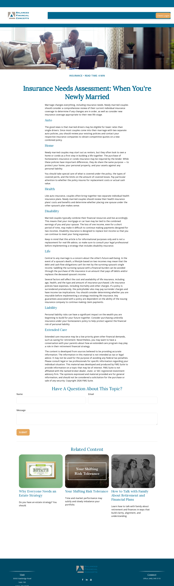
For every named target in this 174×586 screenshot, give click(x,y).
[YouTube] (91, 568)
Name (20, 383)
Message (21, 399)
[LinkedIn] (86, 568)
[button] (53, 8)
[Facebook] (82, 568)
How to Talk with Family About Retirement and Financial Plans (129, 484)
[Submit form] (23, 421)
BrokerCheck (112, 581)
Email (91, 383)
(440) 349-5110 (155, 568)
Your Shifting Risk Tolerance (86, 480)
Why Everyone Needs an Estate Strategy (37, 482)
